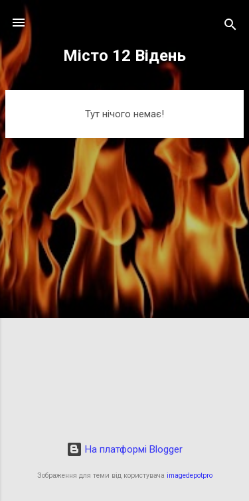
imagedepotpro (189, 475)
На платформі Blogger (124, 449)
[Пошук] (230, 27)
